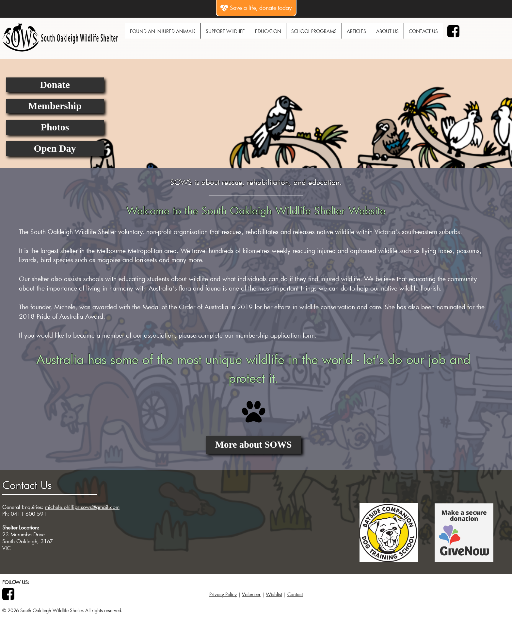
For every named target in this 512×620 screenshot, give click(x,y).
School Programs (314, 31)
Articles (356, 31)
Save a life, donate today (256, 7)
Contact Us (423, 31)
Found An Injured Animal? (163, 31)
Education (268, 31)
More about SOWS (253, 444)
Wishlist (274, 594)
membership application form (275, 335)
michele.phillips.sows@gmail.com (82, 506)
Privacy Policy (223, 594)
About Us (387, 31)
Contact (295, 594)
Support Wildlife (225, 31)
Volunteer (251, 594)
